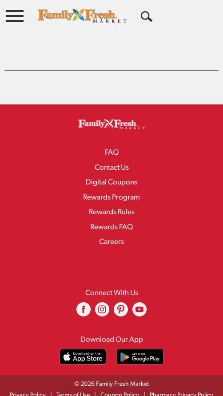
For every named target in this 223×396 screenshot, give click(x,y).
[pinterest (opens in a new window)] (121, 295)
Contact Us (112, 150)
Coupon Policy (119, 377)
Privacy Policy (28, 377)
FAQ (112, 135)
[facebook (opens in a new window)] (83, 295)
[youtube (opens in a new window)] (139, 295)
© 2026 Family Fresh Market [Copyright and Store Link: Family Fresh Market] (111, 366)
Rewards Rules (112, 194)
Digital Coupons (111, 164)
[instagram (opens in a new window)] (102, 295)
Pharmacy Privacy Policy (181, 377)
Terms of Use (73, 377)
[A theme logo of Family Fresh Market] (82, 15)
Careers (111, 224)
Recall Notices (117, 387)
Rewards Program (111, 180)
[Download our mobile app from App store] (83, 339)
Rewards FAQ (111, 209)
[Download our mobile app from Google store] (140, 339)
